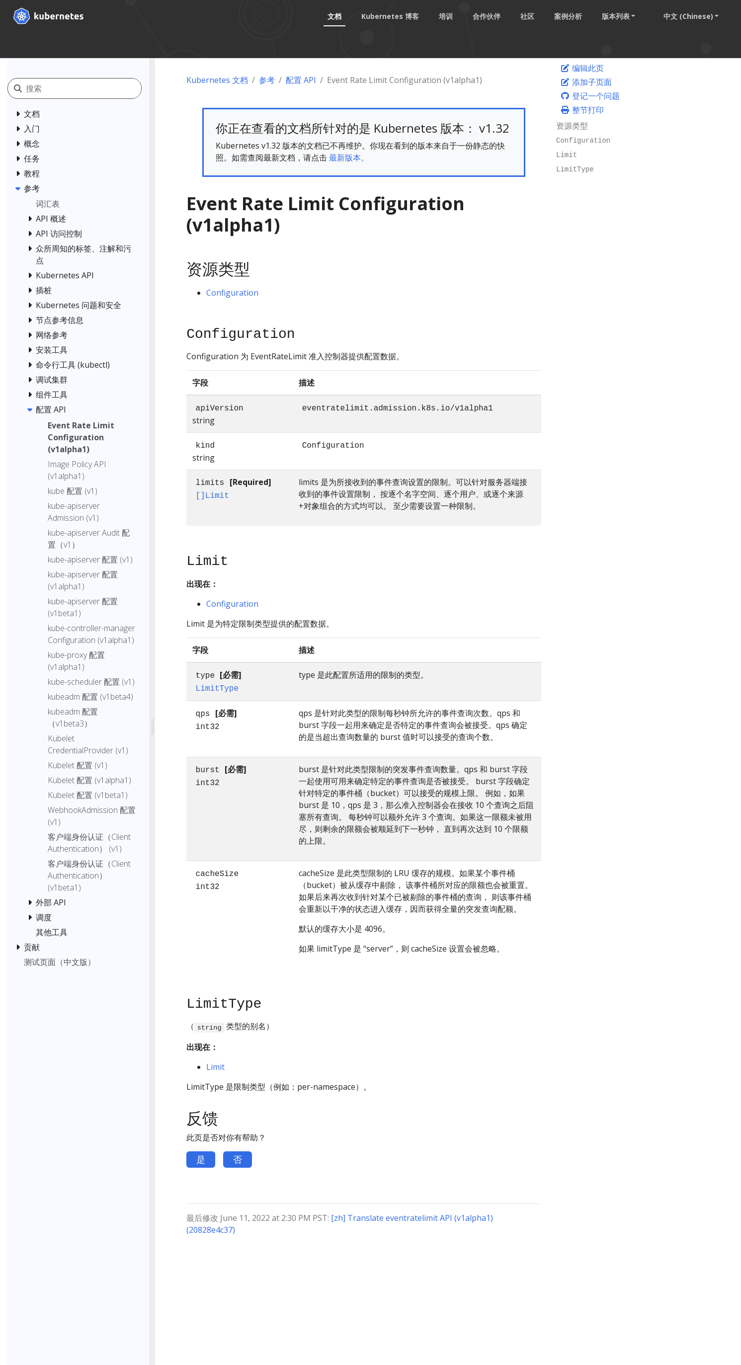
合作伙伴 (484, 16)
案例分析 (566, 16)
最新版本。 (349, 157)
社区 (525, 16)
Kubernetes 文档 (217, 80)
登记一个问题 (590, 95)
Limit (215, 1066)
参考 (267, 80)
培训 (444, 16)
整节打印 (582, 109)
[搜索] (83, 88)
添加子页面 (586, 82)
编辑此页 (582, 68)
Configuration (232, 292)
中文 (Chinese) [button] (686, 16)
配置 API (301, 80)
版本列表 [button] (614, 16)
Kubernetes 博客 (388, 16)
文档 (332, 16)
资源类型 (572, 125)
